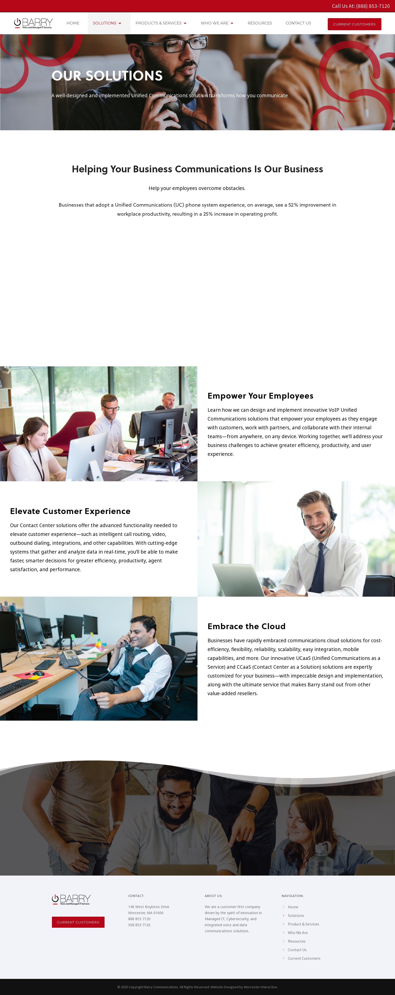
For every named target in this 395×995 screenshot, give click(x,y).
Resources (297, 941)
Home (293, 906)
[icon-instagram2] (9, 6)
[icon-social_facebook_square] (33, 6)
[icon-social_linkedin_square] (21, 6)
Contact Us (297, 949)
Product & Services (303, 923)
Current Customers (78, 922)
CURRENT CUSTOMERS (354, 24)
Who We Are (298, 932)
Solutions (296, 915)
